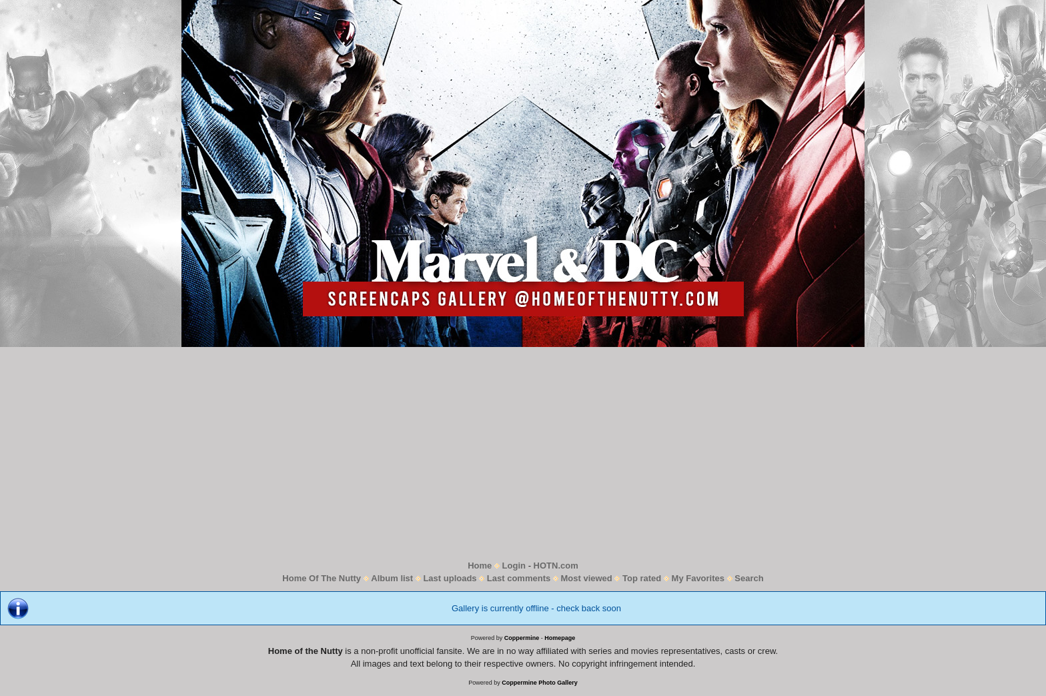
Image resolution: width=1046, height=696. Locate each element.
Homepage (559, 638)
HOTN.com (556, 566)
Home (480, 566)
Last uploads (449, 578)
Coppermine (522, 638)
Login (514, 566)
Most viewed (586, 578)
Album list (392, 578)
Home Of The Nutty (321, 578)
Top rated (641, 578)
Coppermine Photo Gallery (540, 682)
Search (748, 578)
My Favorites (698, 578)
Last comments (518, 578)
